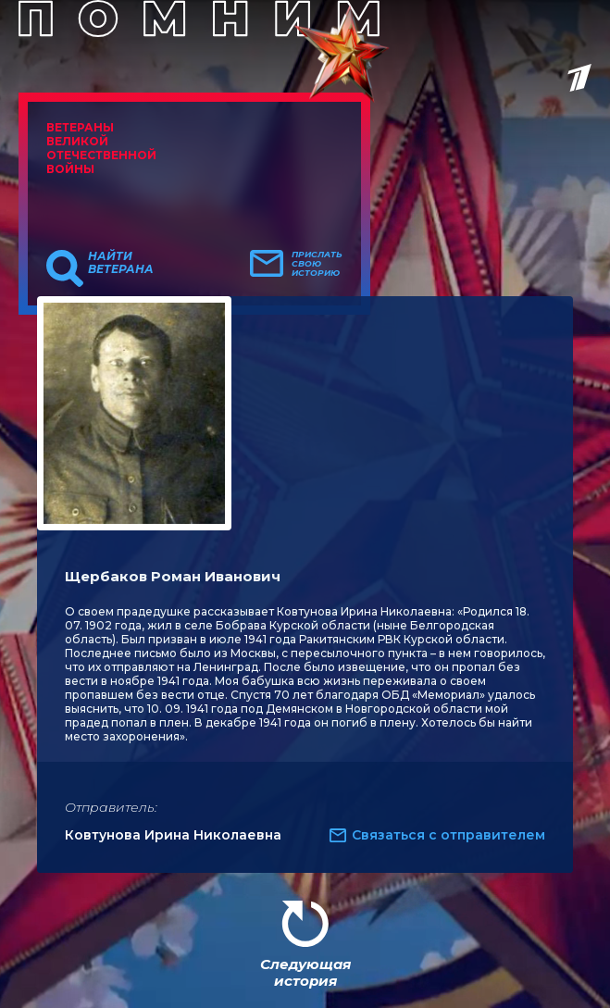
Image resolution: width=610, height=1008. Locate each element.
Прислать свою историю (317, 264)
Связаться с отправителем (448, 835)
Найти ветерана (121, 263)
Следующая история (305, 972)
